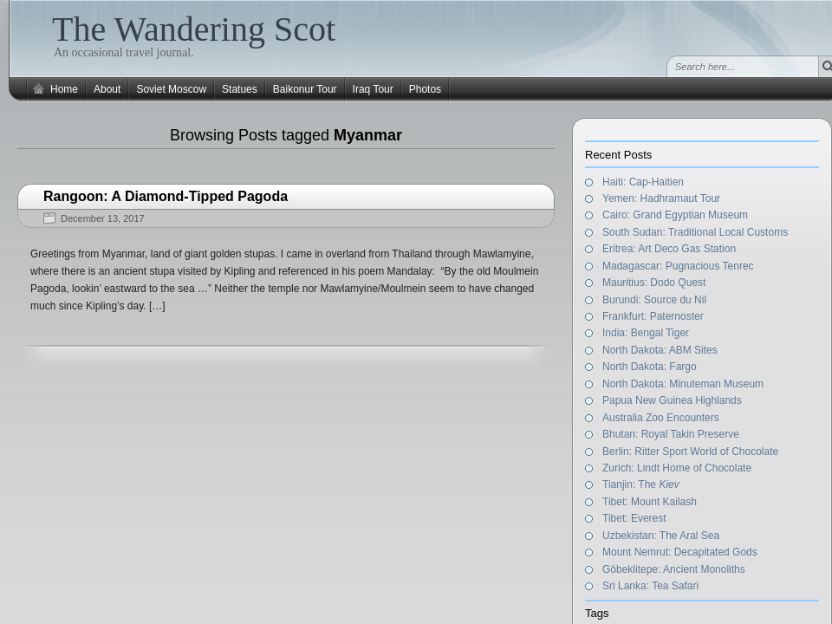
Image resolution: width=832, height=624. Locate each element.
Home (64, 89)
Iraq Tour (373, 89)
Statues (239, 89)
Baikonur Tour (305, 89)
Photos (425, 89)
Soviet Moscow (171, 89)
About (107, 89)
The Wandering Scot (193, 29)
